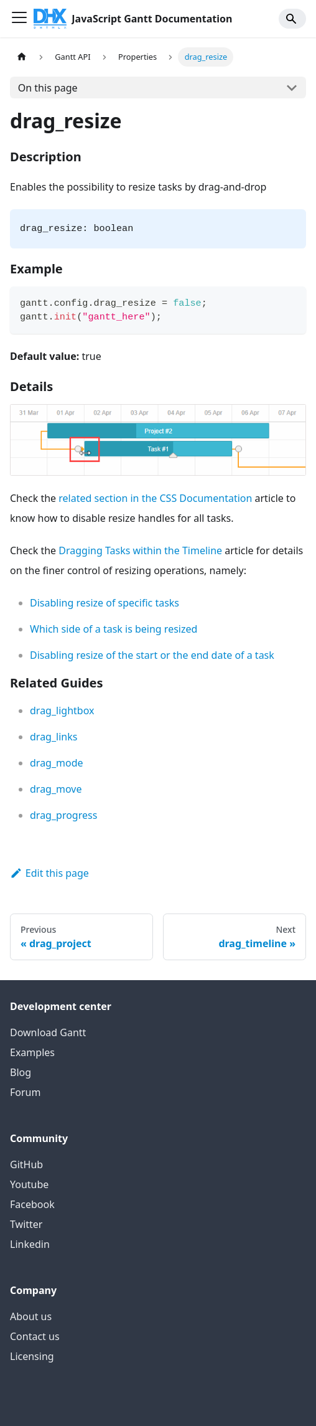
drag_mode (56, 763)
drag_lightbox (62, 710)
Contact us (35, 1336)
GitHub (26, 1164)
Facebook (32, 1204)
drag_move (56, 789)
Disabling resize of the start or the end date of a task (152, 655)
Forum (25, 1092)
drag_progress (63, 815)
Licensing (32, 1356)
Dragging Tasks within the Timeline (140, 550)
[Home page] (22, 57)
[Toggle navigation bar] (19, 18)
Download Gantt (48, 1032)
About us (31, 1316)
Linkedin (30, 1244)
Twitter (26, 1224)
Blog (20, 1072)
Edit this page (49, 873)
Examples (32, 1052)
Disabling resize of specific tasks (104, 603)
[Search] (292, 19)
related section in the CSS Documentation (155, 498)
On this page (48, 88)
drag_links (53, 737)
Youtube (29, 1184)
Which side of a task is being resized (113, 629)
